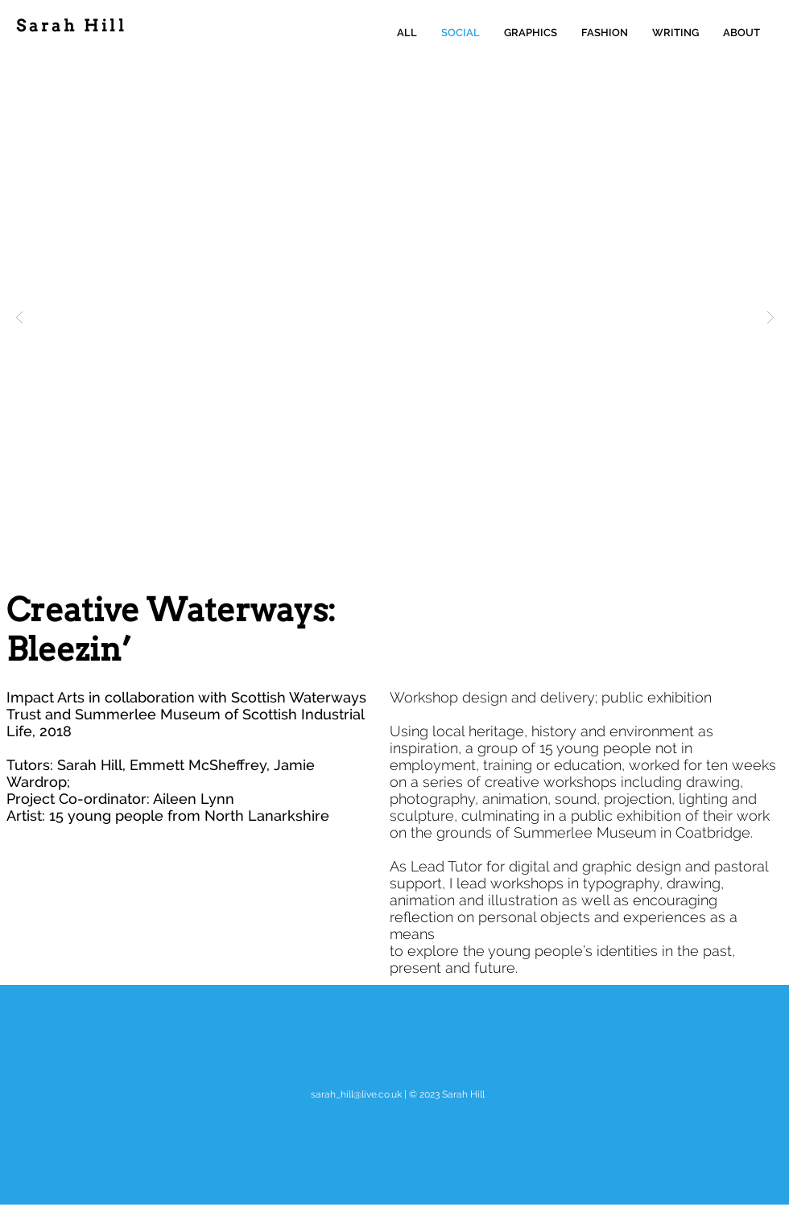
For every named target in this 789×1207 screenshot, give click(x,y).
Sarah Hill (71, 25)
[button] (394, 317)
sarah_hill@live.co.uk (356, 1094)
